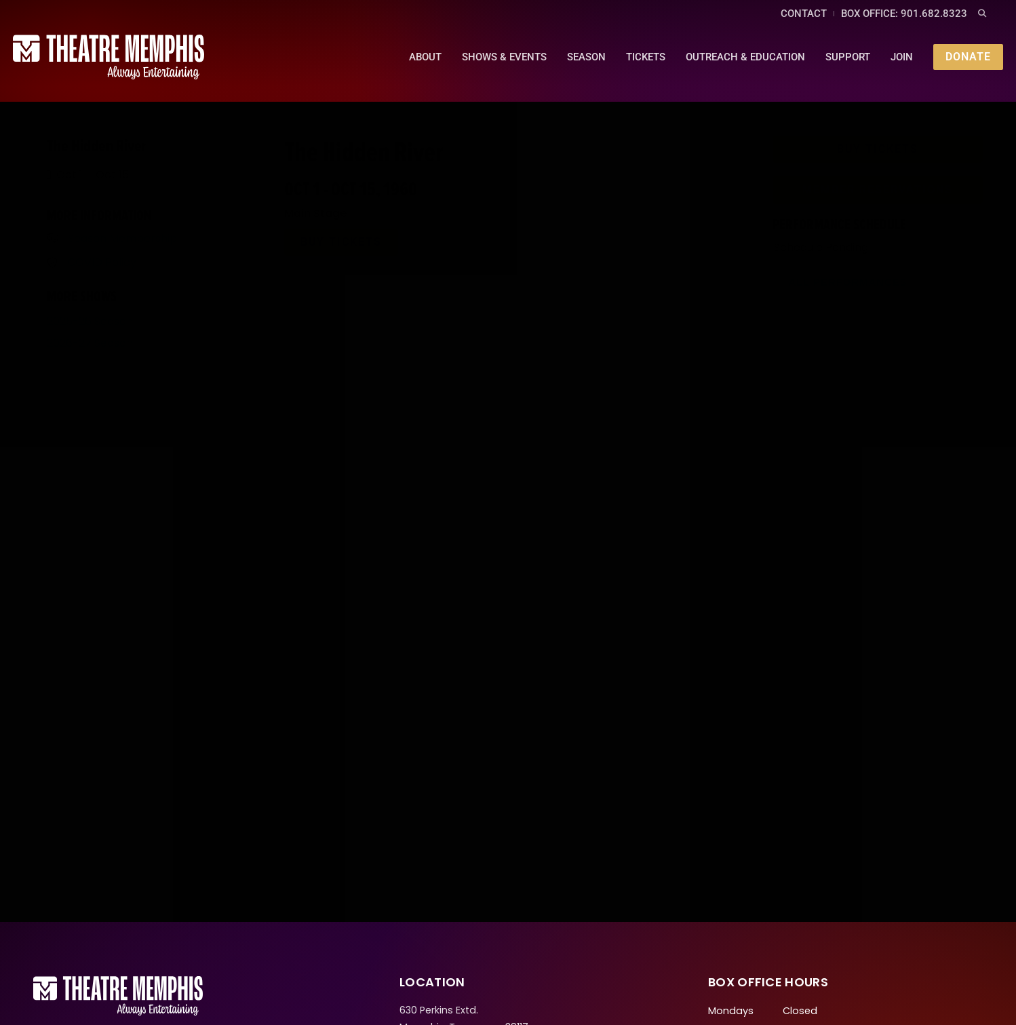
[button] (982, 13)
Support (846, 55)
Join (900, 55)
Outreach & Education (744, 55)
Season (585, 55)
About (424, 55)
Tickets (644, 55)
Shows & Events (503, 55)
